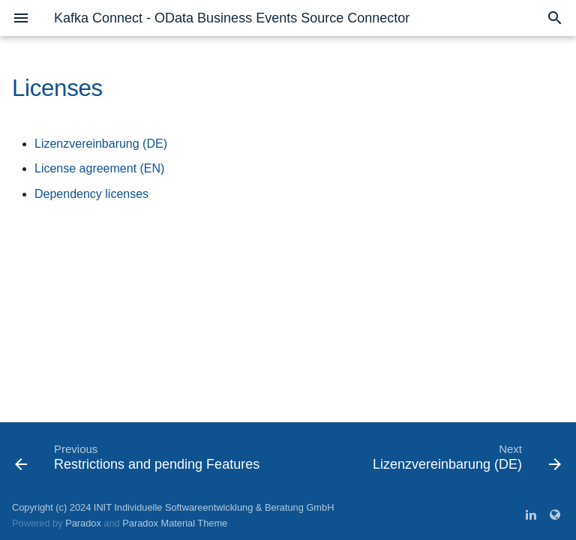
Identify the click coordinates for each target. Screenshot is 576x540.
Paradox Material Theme (174, 523)
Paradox (83, 523)
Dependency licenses (91, 194)
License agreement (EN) (99, 168)
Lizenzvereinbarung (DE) (100, 143)
